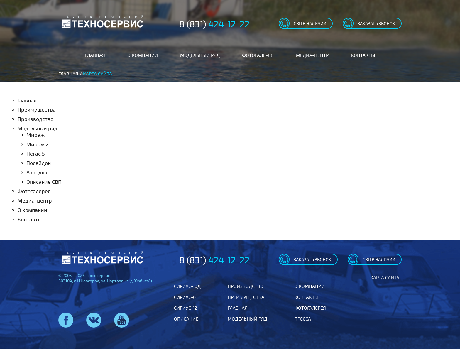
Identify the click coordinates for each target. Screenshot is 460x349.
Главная (95, 55)
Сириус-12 (185, 308)
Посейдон (38, 163)
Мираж (35, 134)
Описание (186, 318)
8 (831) (214, 23)
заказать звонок (376, 23)
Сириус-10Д (187, 286)
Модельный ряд (200, 55)
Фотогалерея (258, 55)
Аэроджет (38, 172)
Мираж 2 (37, 144)
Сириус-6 (185, 297)
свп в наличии (310, 23)
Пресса (302, 318)
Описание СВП (44, 181)
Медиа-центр (312, 55)
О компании (142, 55)
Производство (35, 119)
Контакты (363, 55)
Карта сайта (384, 277)
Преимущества (37, 109)
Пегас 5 (35, 153)
